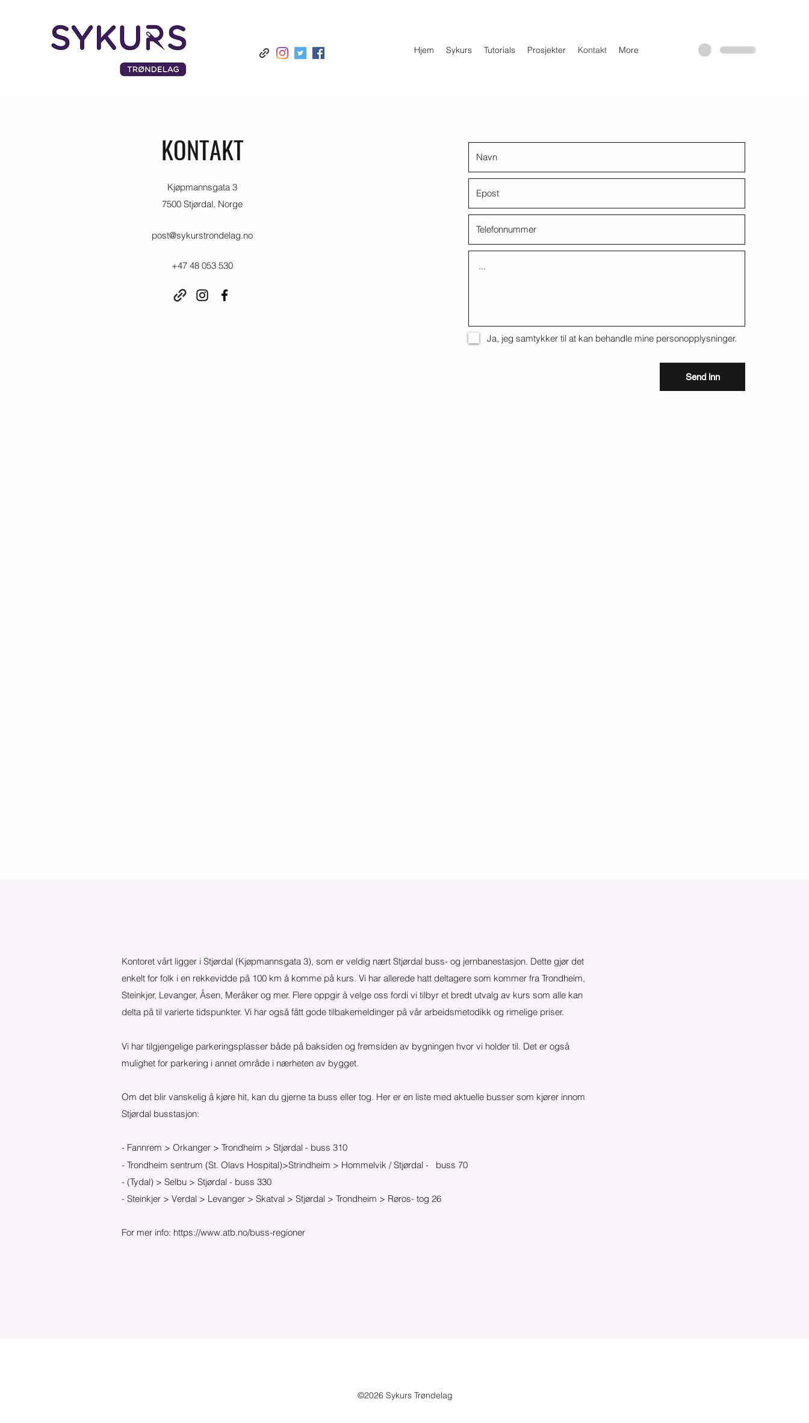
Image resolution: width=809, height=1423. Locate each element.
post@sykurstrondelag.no (202, 235)
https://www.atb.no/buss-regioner (239, 1232)
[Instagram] (282, 53)
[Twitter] (300, 53)
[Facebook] (318, 53)
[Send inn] (702, 377)
